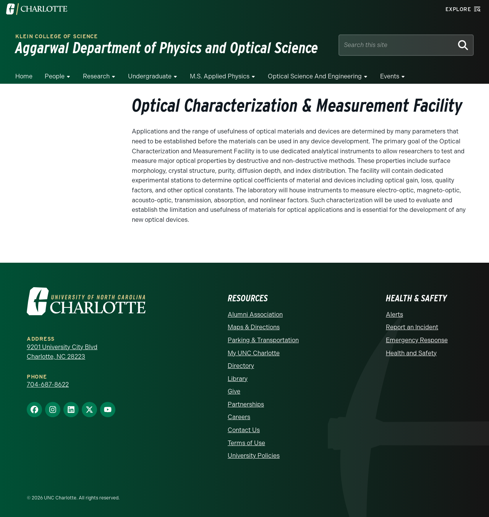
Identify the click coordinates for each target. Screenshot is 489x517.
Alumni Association (255, 314)
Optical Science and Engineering (315, 76)
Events (389, 76)
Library (238, 378)
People (55, 76)
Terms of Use (246, 443)
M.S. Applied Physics (219, 76)
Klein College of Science (56, 36)
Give (234, 391)
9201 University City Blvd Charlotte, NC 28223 (62, 352)
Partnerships (246, 404)
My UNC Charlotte (254, 353)
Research (96, 76)
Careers (239, 417)
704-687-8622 (48, 384)
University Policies (254, 455)
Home (23, 76)
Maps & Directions (254, 327)
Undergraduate (150, 76)
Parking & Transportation (263, 340)
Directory (241, 365)
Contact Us (244, 430)
